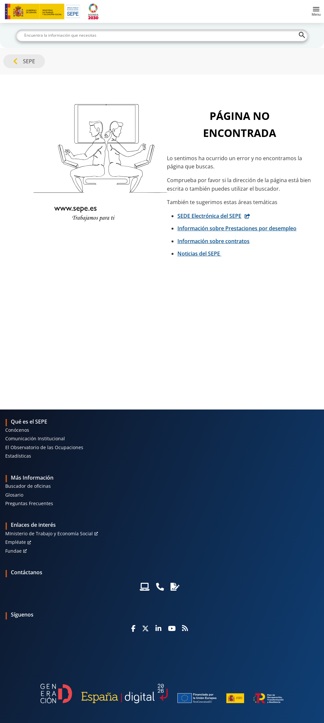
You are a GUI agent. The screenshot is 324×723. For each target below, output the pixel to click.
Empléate (15, 542)
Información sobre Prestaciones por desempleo (236, 228)
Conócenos (17, 430)
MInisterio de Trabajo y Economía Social (49, 533)
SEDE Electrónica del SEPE (209, 215)
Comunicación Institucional (35, 438)
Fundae (13, 551)
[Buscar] (162, 35)
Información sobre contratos (213, 241)
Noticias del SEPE (199, 253)
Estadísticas (18, 456)
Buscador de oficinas (28, 486)
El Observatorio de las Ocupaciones (44, 447)
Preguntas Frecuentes (29, 503)
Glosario (14, 495)
